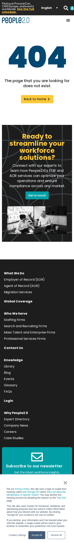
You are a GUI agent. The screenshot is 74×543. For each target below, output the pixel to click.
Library (9, 366)
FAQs (8, 391)
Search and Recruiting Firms (25, 326)
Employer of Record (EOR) (24, 279)
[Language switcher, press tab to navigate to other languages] (49, 8)
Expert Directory (17, 419)
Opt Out (61, 497)
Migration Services (18, 292)
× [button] (65, 482)
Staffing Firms (14, 320)
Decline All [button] (56, 535)
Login (8, 400)
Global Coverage (18, 301)
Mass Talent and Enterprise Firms (29, 332)
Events (9, 379)
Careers (10, 431)
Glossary (10, 385)
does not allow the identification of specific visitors (36, 493)
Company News (16, 425)
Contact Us (13, 348)
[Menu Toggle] (68, 20)
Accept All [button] (37, 535)
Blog (7, 372)
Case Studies (13, 438)
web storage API (31, 492)
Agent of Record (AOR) (22, 286)
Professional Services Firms (25, 338)
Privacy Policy (22, 489)
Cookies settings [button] (17, 535)
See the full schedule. (18, 10)
